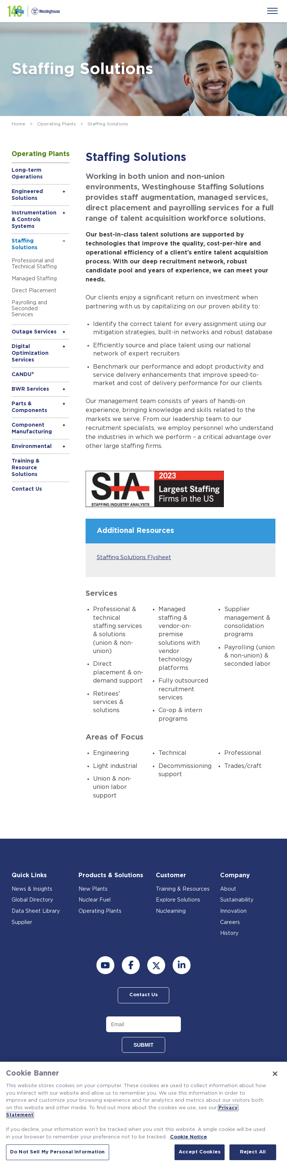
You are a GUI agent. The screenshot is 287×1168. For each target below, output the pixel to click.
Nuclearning (171, 911)
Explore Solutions (178, 900)
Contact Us (27, 489)
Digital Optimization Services (30, 353)
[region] (143, 1115)
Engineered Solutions (27, 195)
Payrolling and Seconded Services (29, 308)
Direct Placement (34, 290)
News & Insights (32, 889)
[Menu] (272, 10)
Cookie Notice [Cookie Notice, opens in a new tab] (188, 1137)
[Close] (275, 1073)
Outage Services (34, 332)
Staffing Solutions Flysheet (134, 557)
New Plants (93, 889)
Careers (230, 922)
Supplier (22, 922)
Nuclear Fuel (94, 900)
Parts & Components (29, 407)
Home (18, 124)
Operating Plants (56, 124)
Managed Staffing (34, 278)
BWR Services (30, 389)
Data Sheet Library (36, 911)
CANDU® (23, 374)
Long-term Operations (27, 174)
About (228, 889)
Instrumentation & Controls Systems (34, 219)
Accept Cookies (199, 1152)
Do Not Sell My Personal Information (57, 1152)
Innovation (233, 911)
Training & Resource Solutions (25, 467)
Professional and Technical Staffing (34, 263)
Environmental (32, 446)
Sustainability (236, 900)
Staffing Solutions (24, 244)
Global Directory (32, 900)
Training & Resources (183, 889)
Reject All (253, 1152)
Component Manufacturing (32, 428)
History (229, 933)
